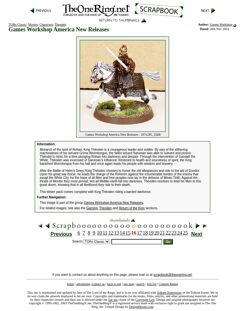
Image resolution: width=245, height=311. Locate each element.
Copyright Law (145, 299)
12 (110, 232)
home (70, 284)
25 (185, 232)
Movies (33, 24)
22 (168, 232)
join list (151, 284)
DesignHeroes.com (141, 306)
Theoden (60, 24)
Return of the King (132, 208)
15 (127, 232)
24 (179, 232)
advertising (83, 284)
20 (156, 232)
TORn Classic (17, 24)
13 (116, 232)
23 (173, 232)
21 (162, 232)
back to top (114, 284)
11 (105, 232)
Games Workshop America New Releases (113, 202)
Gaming (92, 208)
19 (150, 232)
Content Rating (168, 284)
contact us (98, 284)
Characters (46, 24)
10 (99, 232)
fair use (113, 299)
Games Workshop (221, 24)
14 (122, 232)
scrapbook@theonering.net (172, 274)
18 (145, 232)
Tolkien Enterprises (169, 292)
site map (128, 284)
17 (139, 232)
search (140, 284)
